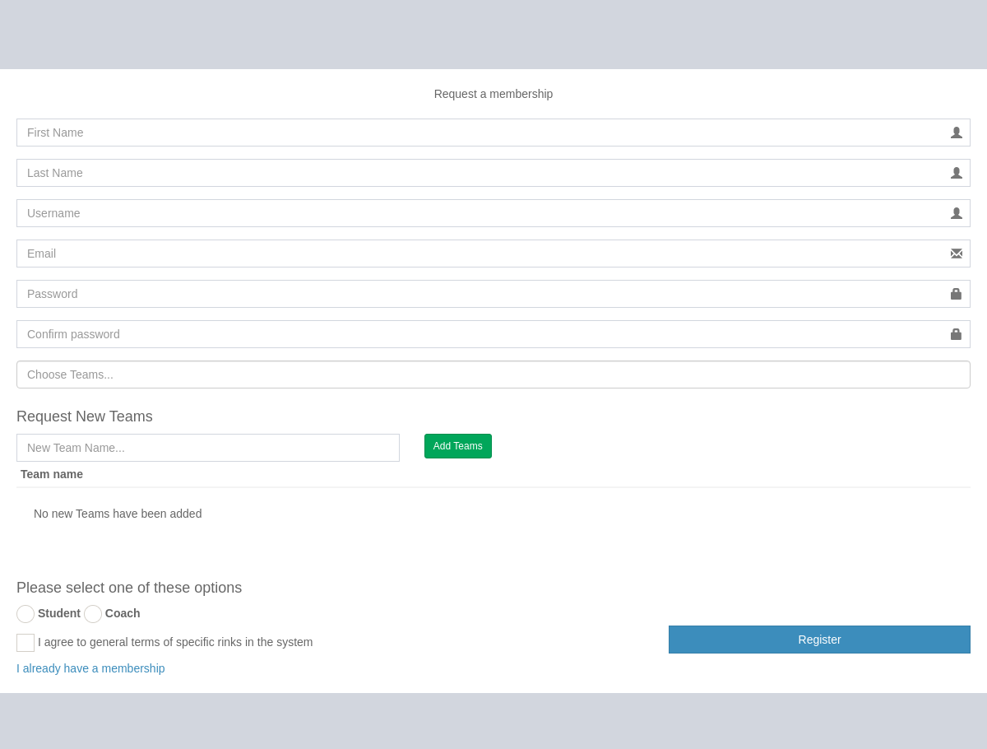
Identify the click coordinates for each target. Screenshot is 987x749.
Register (820, 639)
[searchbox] (493, 374)
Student (59, 613)
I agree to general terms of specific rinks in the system (164, 643)
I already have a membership (90, 668)
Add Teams (458, 446)
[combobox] (493, 374)
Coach (123, 613)
